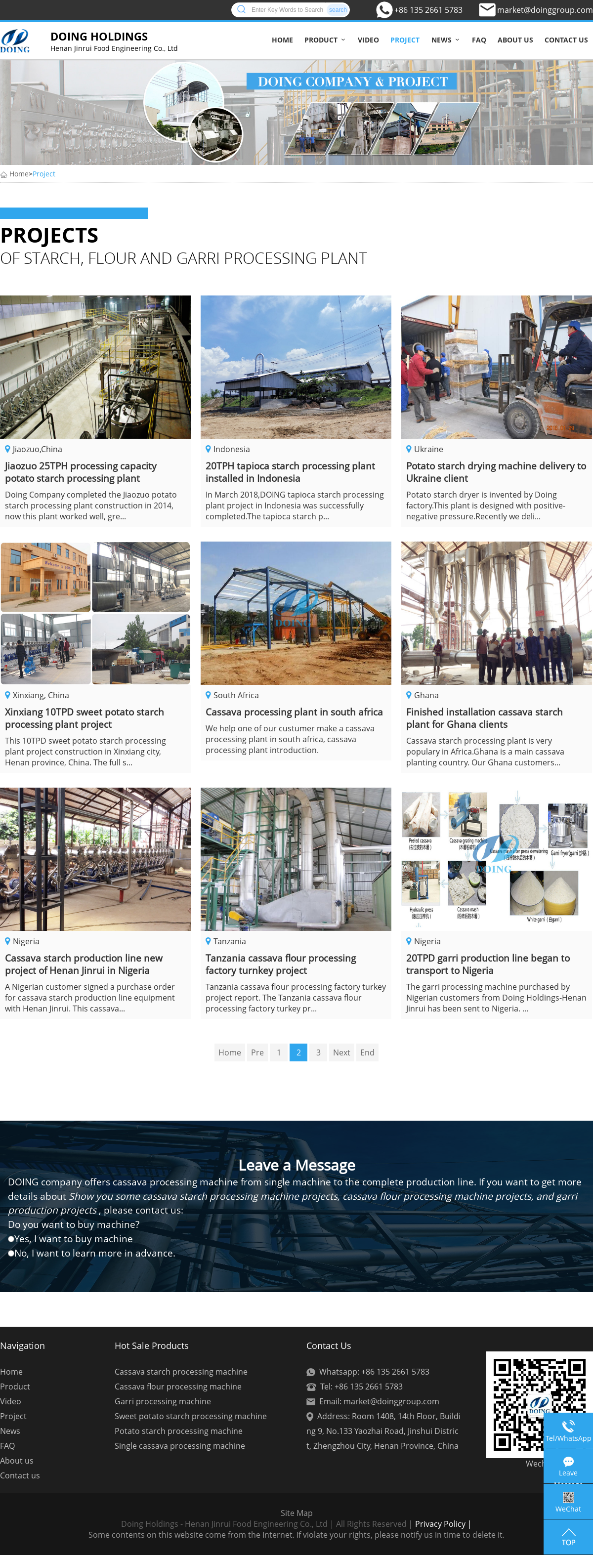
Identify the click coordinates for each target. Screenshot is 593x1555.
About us (515, 39)
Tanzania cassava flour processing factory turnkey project (281, 964)
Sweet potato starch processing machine (191, 1416)
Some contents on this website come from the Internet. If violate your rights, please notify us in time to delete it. (296, 1534)
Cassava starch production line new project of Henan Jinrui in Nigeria (84, 964)
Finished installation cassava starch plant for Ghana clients (484, 718)
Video (368, 39)
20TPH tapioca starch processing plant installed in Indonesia (290, 472)
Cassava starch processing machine (181, 1371)
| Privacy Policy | (439, 1523)
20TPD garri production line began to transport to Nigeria (488, 964)
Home (282, 39)
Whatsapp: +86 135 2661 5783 (374, 1371)
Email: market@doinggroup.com (379, 1401)
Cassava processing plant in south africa (294, 712)
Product (321, 39)
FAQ (479, 39)
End (367, 1052)
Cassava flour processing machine (178, 1386)
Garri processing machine (163, 1401)
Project (405, 39)
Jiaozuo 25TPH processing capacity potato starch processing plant (81, 472)
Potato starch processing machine (179, 1431)
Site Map (297, 1513)
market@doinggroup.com (545, 9)
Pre (257, 1052)
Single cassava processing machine (180, 1445)
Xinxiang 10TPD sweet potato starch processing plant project (84, 718)
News (441, 39)
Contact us (566, 39)
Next (341, 1052)
